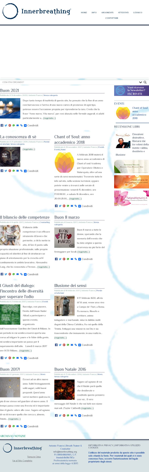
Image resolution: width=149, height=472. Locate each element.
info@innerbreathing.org (65, 451)
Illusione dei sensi (70, 285)
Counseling (45, 222)
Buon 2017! (10, 369)
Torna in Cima (34, 457)
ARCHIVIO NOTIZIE (13, 436)
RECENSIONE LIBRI (127, 126)
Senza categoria (51, 95)
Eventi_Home (60, 149)
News (43, 374)
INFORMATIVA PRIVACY (100, 445)
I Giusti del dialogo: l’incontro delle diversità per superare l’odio (21, 291)
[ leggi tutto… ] (49, 118)
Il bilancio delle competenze (25, 217)
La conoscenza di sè (18, 136)
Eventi (101, 147)
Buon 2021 (9, 90)
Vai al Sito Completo (22, 460)
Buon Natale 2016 (70, 369)
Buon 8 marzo (67, 217)
